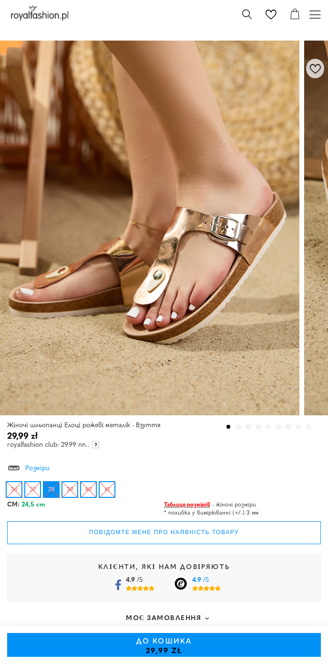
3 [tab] (248, 427)
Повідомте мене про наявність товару (164, 532)
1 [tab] (228, 427)
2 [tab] (238, 427)
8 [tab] (299, 427)
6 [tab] (279, 427)
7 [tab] (289, 427)
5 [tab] (268, 427)
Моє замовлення (164, 618)
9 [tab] (309, 427)
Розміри (28, 467)
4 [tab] (258, 427)
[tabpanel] (152, 228)
